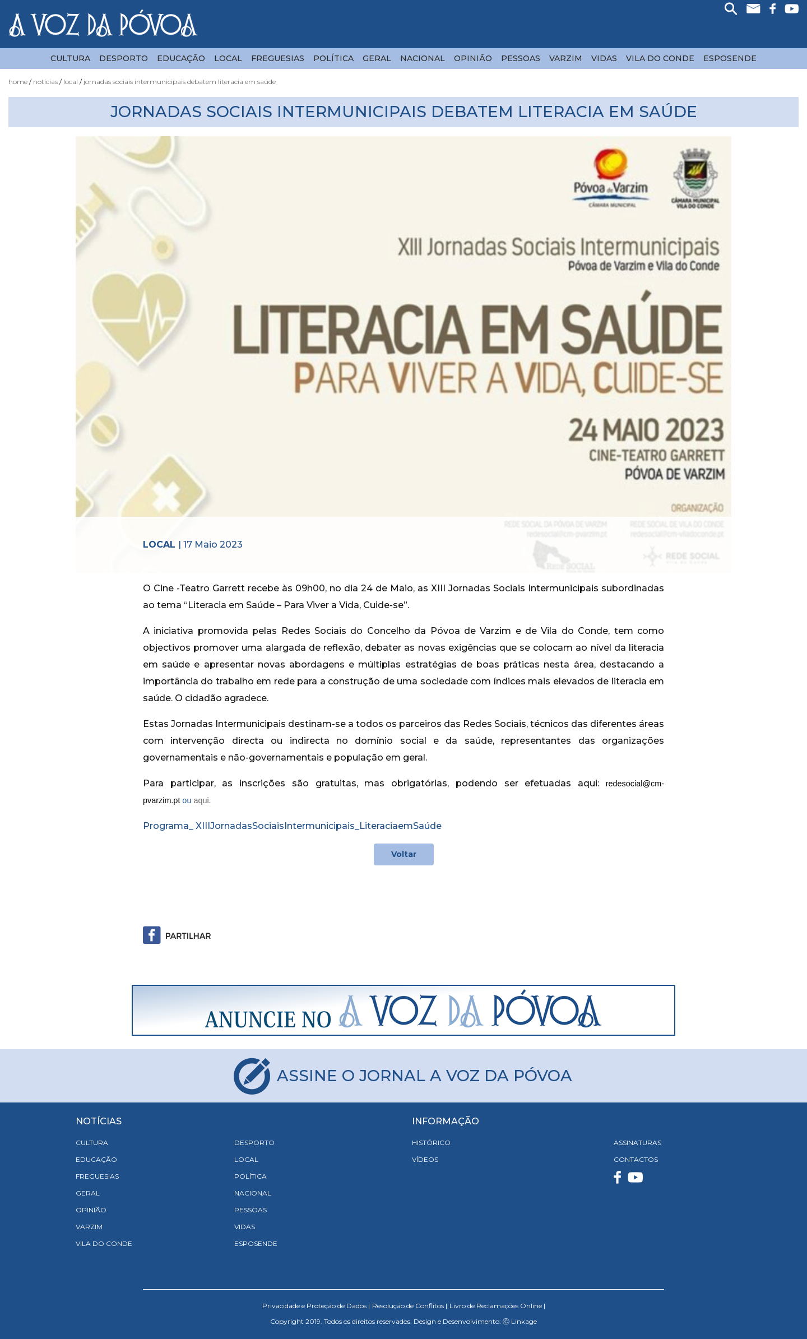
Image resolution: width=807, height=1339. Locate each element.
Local (228, 58)
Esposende (730, 58)
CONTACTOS (636, 1159)
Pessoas (520, 58)
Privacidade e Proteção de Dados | (316, 1305)
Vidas (604, 58)
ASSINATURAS (637, 1142)
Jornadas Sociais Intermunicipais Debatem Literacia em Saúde (180, 81)
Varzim (565, 58)
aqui (200, 800)
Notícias (45, 81)
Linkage (524, 1321)
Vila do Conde (660, 58)
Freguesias (277, 58)
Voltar (403, 854)
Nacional (422, 58)
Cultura (70, 58)
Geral (377, 58)
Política (333, 58)
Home (17, 81)
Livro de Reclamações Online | (497, 1305)
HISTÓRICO (431, 1142)
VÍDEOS (425, 1159)
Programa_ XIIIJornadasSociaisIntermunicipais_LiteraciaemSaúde (292, 826)
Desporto (123, 58)
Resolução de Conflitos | (409, 1305)
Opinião (473, 58)
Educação (181, 58)
